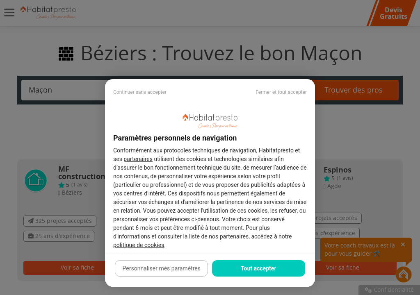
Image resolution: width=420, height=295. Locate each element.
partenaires (138, 159)
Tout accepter (258, 268)
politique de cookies (138, 245)
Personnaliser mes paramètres (162, 268)
